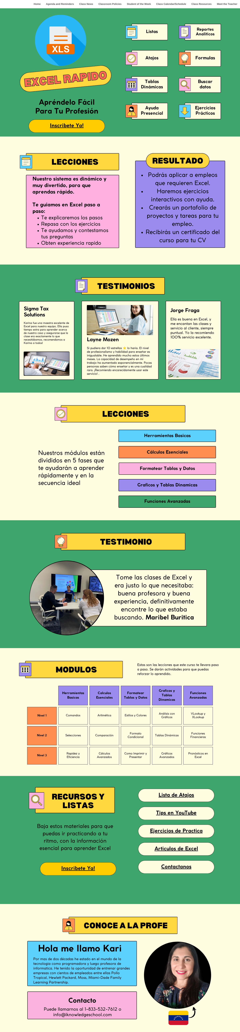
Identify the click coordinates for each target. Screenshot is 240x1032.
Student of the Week (139, 4)
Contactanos (176, 867)
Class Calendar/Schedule (171, 4)
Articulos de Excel (176, 849)
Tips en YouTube (176, 813)
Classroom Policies (110, 4)
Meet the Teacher (227, 4)
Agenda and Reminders (60, 4)
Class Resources (202, 4)
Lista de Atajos (176, 795)
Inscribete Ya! (67, 126)
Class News (86, 4)
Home (37, 4)
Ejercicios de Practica (176, 831)
